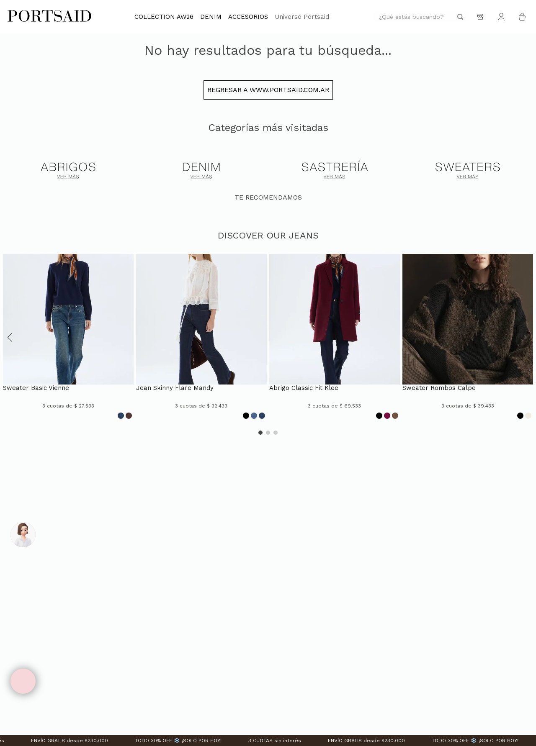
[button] (10, 349)
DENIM (211, 17)
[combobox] (421, 17)
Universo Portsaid (302, 17)
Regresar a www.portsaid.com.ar (268, 102)
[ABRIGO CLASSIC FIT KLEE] (334, 349)
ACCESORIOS (248, 17)
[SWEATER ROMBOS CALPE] (467, 349)
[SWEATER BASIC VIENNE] (68, 349)
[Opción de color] (121, 428)
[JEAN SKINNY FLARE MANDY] (201, 349)
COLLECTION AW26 (163, 17)
